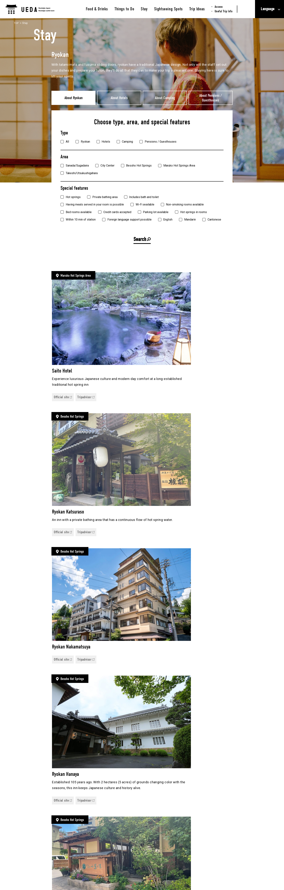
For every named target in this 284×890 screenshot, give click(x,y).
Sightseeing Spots (168, 8)
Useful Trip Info (223, 11)
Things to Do (124, 8)
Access (219, 7)
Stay (144, 8)
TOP (16, 23)
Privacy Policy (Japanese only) (224, 870)
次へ (228, 725)
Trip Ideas (197, 8)
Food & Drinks (97, 8)
